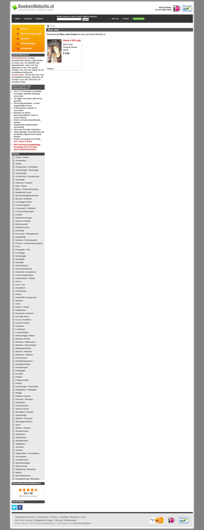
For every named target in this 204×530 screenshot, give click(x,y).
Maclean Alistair (22, 339)
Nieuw (17, 19)
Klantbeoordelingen (30, 496)
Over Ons (19, 520)
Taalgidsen (20, 444)
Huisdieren (20, 288)
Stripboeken (20, 437)
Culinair (18, 214)
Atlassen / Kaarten (23, 183)
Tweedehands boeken (25, 517)
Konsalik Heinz (22, 316)
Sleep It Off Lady (72, 40)
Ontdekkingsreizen (24, 361)
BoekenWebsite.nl (20, 58)
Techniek (19, 447)
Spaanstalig (20, 415)
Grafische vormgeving (25, 272)
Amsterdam (20, 160)
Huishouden (20, 291)
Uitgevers (39, 19)
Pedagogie (20, 370)
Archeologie (20, 173)
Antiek (18, 164)
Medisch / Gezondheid (25, 345)
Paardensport (21, 367)
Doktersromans (22, 227)
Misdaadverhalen (23, 348)
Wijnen (18, 472)
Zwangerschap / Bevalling (27, 479)
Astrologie (20, 179)
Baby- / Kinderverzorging (26, 189)
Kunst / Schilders (23, 319)
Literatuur (19, 326)
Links (83, 517)
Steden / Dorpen (23, 428)
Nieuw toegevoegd (31, 33)
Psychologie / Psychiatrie (27, 386)
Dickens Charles (23, 221)
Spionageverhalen (23, 421)
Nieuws (25, 38)
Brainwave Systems (82, 523)
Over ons (115, 19)
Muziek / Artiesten (23, 351)
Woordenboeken (23, 475)
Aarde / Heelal (22, 157)
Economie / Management (27, 234)
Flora (17, 246)
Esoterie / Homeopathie (26, 240)
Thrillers (19, 450)
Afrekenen (26, 48)
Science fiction (22, 409)
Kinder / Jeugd (22, 307)
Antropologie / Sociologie (26, 170)
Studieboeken (21, 440)
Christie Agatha (22, 205)
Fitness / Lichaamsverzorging (28, 243)
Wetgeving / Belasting (25, 469)
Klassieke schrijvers (24, 313)
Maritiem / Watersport (25, 342)
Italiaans (19, 300)
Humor (18, 294)
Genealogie (20, 256)
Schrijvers (28, 19)
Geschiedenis (21, 265)
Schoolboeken (22, 405)
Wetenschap (21, 466)
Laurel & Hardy (22, 323)
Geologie (19, 262)
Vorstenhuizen (22, 460)
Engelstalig (20, 237)
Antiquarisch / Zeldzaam (26, 167)
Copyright (63, 517)
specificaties (18, 75)
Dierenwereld (21, 224)
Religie (18, 393)
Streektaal (20, 434)
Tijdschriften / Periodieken (27, 453)
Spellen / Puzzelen (24, 418)
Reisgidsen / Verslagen (26, 390)
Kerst (17, 304)
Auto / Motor (21, 186)
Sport (17, 425)
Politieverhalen (22, 380)
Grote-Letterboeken (24, 275)
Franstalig (20, 253)
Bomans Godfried (23, 199)
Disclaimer (75, 517)
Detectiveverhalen (23, 218)
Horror (18, 281)
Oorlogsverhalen (23, 364)
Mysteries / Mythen (24, 354)
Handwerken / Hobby (25, 278)
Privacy (54, 517)
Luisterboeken (22, 332)
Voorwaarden (43, 517)
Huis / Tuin (20, 284)
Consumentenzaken (24, 211)
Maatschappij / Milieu (25, 335)
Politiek (18, 377)
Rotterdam (20, 402)
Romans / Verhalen (24, 399)
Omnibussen (21, 358)
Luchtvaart (20, 329)
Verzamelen (20, 456)
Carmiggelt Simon (23, 202)
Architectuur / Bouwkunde (27, 176)
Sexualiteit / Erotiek (24, 412)
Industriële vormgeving (25, 297)
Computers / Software (25, 208)
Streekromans (21, 431)
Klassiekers (20, 310)
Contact (126, 19)
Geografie (20, 259)
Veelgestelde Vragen (43, 520)
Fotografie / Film (22, 249)
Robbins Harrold (22, 396)
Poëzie (18, 383)
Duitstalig (19, 230)
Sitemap (59, 520)
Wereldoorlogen (22, 463)
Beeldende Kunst (23, 192)
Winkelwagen (139, 19)
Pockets (19, 374)
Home (24, 28)
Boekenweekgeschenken (27, 195)
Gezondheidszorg (23, 269)
